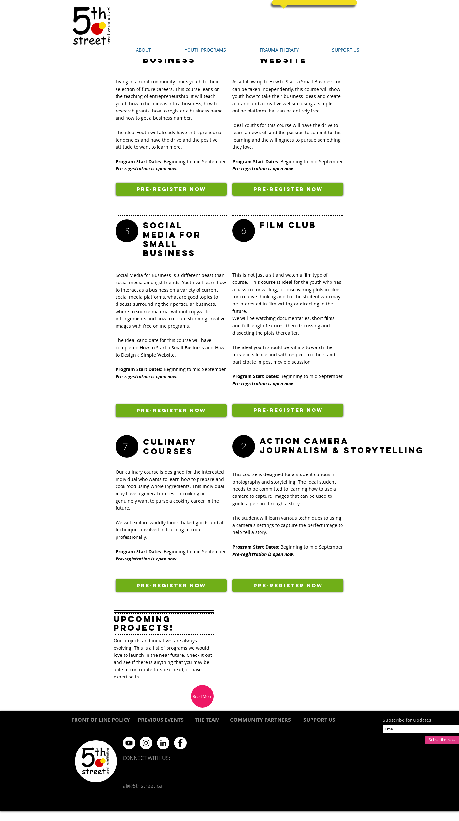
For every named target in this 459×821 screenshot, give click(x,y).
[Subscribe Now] (442, 740)
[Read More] (202, 696)
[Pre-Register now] (171, 189)
